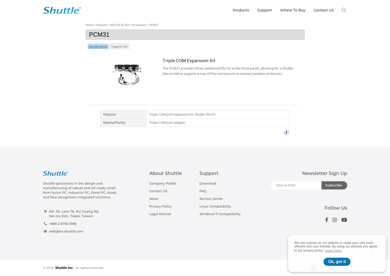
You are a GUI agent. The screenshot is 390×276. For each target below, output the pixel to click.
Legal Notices (160, 214)
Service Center (211, 199)
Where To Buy (293, 10)
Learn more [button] (333, 251)
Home (89, 25)
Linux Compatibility (215, 206)
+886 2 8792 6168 (62, 224)
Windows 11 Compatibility (220, 214)
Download (207, 183)
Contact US (324, 10)
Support (264, 10)
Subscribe (334, 185)
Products (241, 10)
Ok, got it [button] (337, 261)
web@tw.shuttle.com (66, 231)
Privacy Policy (160, 206)
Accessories (138, 25)
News (153, 199)
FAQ (202, 191)
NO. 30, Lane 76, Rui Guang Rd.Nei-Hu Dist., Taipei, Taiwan (74, 214)
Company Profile (162, 183)
